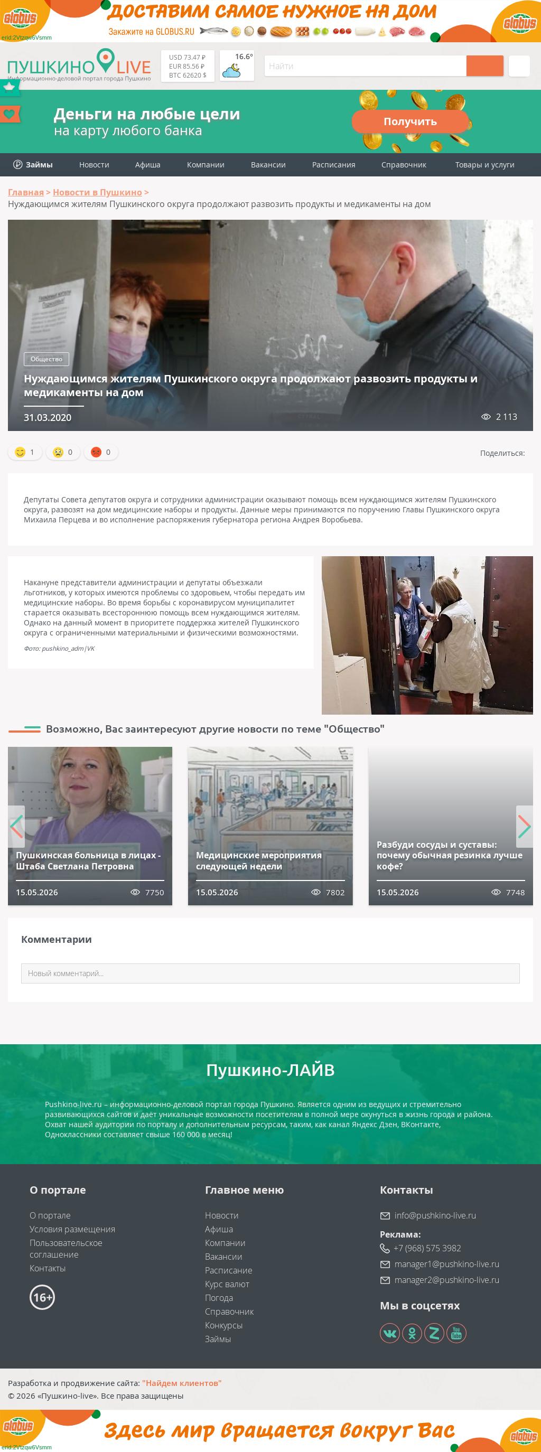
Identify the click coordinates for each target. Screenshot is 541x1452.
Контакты (48, 1268)
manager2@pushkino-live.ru (447, 1280)
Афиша (148, 165)
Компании (206, 165)
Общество (46, 358)
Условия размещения (72, 1229)
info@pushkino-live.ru (435, 1215)
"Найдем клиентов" (182, 1383)
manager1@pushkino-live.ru (447, 1264)
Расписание (229, 1270)
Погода (219, 1298)
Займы (218, 1339)
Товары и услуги (485, 165)
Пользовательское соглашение (66, 1248)
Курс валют (227, 1284)
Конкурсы (224, 1325)
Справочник (403, 165)
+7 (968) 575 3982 (427, 1248)
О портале (50, 1215)
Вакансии (268, 165)
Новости (94, 165)
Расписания (334, 165)
